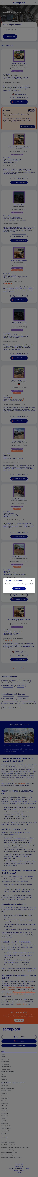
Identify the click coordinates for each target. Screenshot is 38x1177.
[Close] (31, 580)
